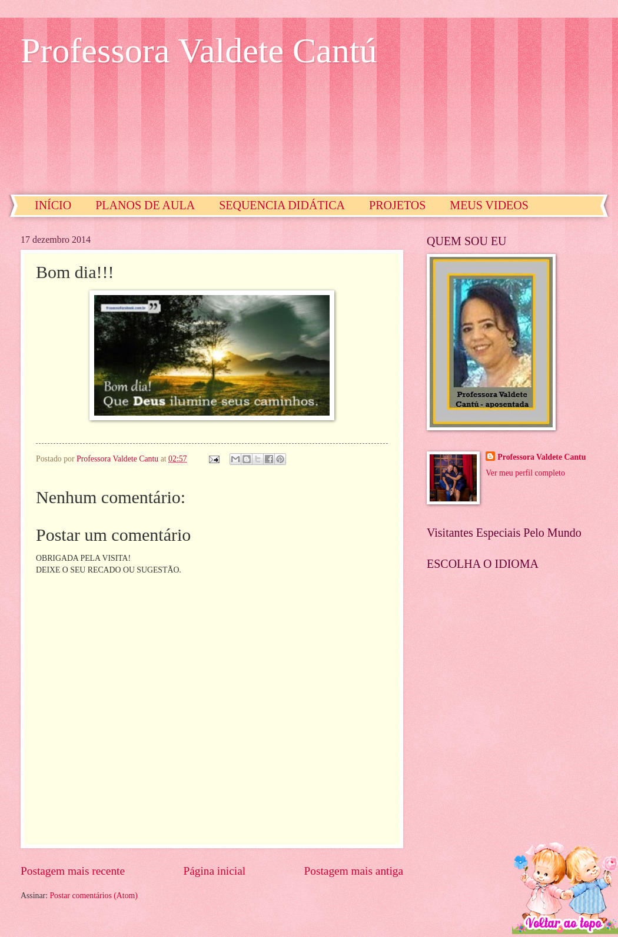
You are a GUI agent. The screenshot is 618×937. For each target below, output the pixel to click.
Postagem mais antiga (353, 871)
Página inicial (214, 871)
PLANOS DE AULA (145, 205)
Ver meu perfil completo (525, 473)
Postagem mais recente (73, 871)
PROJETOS (397, 205)
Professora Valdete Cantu (541, 457)
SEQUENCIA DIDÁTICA (282, 205)
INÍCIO (53, 205)
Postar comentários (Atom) (93, 895)
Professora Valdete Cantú (199, 50)
